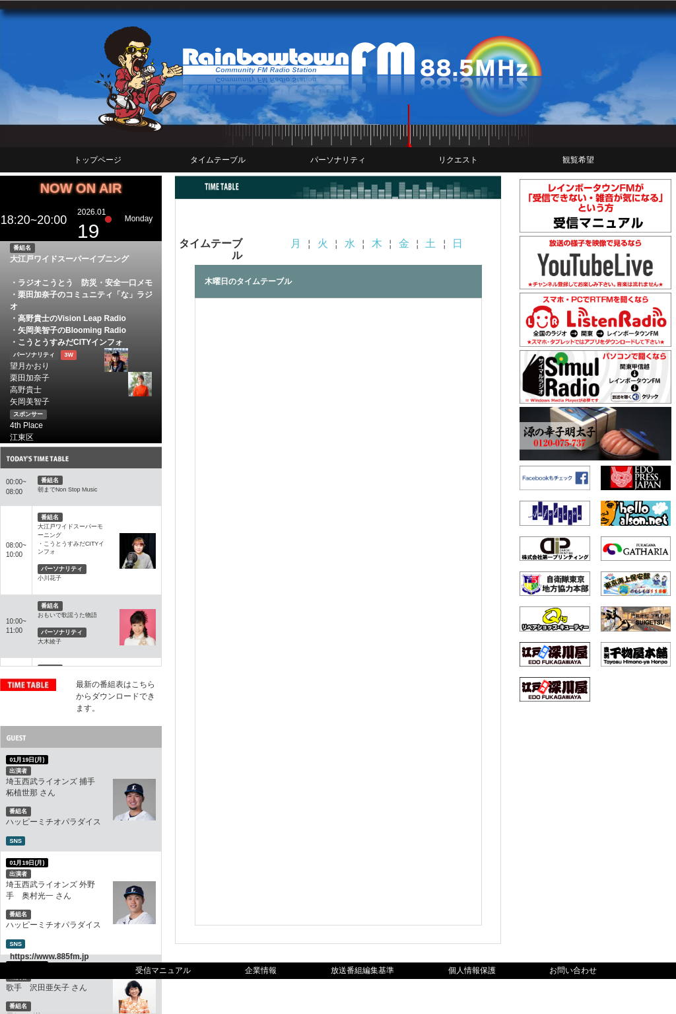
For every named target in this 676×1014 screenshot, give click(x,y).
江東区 (22, 437)
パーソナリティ (338, 159)
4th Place (26, 425)
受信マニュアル (163, 970)
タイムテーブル (218, 159)
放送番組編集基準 (362, 970)
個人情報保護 (472, 970)
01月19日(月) (26, 759)
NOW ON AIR (81, 188)
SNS (15, 840)
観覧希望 (578, 159)
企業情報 (261, 970)
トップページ (97, 159)
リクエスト (458, 159)
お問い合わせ (573, 970)
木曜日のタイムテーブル (248, 281)
